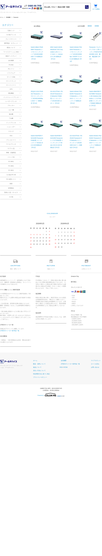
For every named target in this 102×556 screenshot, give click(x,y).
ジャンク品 (11, 157)
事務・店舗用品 (11, 152)
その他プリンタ (11, 34)
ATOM (70, 367)
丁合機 (11, 118)
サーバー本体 (11, 77)
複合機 (11, 114)
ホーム (2, 17)
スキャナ (11, 131)
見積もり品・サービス (11, 192)
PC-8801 (11, 161)
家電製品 (11, 188)
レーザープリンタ (11, 101)
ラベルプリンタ (11, 144)
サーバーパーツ (11, 85)
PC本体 (11, 65)
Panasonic (17, 17)
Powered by (50, 394)
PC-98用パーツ (11, 179)
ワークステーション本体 (11, 52)
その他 (11, 197)
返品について (43, 367)
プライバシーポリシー (46, 377)
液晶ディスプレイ (11, 56)
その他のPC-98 (11, 175)
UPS (11, 89)
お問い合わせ (96, 367)
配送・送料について (45, 364)
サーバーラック (11, 81)
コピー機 (11, 110)
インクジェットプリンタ (11, 97)
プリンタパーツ (11, 140)
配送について (11, 47)
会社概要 (11, 60)
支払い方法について (45, 370)
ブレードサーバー (11, 39)
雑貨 (11, 183)
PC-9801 (11, 166)
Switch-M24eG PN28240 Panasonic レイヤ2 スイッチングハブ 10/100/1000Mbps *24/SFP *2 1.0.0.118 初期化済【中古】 (76, 54)
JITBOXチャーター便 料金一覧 (9, 330)
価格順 (90, 26)
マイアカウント (97, 360)
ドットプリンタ (11, 122)
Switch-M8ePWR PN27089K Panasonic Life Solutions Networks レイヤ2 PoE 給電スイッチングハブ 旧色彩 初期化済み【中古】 (95, 98)
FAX (11, 135)
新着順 (97, 26)
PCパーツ (11, 69)
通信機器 (9, 17)
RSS (65, 367)
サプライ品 (11, 148)
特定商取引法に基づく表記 (47, 374)
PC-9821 (11, 170)
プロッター (11, 105)
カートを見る (96, 364)
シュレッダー (11, 127)
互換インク (11, 30)
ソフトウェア (11, 73)
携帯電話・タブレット (11, 43)
